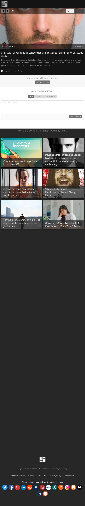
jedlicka (12, 46)
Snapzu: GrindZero (18, 476)
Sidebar (79, 11)
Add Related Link (43, 82)
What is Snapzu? (34, 476)
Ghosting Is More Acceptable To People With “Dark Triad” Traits (62, 225)
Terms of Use (69, 476)
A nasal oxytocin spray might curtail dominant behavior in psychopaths (19, 192)
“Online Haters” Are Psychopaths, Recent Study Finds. (60, 192)
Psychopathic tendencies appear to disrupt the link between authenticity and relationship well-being (63, 159)
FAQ (45, 476)
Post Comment (76, 116)
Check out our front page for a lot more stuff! (20, 163)
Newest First (51, 96)
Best (31, 96)
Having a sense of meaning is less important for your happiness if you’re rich (21, 223)
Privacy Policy (55, 476)
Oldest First (40, 96)
